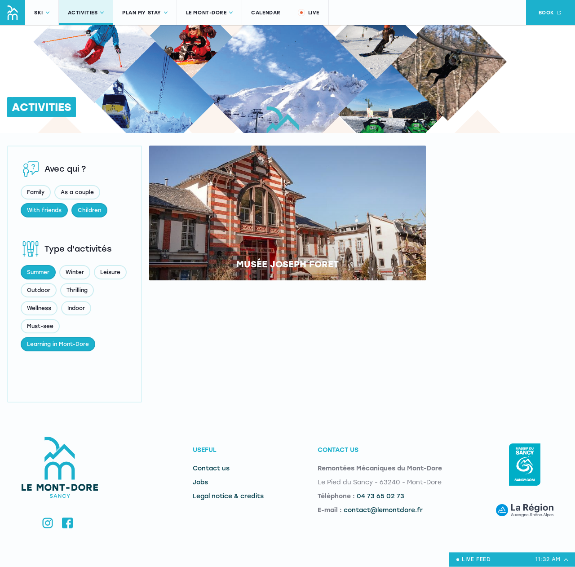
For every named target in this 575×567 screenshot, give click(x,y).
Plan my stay (145, 13)
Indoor (76, 308)
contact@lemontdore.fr (383, 510)
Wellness (39, 308)
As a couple (77, 192)
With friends (44, 210)
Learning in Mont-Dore (58, 344)
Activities (86, 13)
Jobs (200, 482)
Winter (75, 272)
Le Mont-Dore (209, 13)
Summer (38, 272)
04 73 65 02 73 (380, 496)
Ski (41, 13)
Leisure (110, 272)
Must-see (40, 326)
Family (35, 192)
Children (89, 210)
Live (308, 12)
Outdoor (38, 290)
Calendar (265, 13)
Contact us (211, 468)
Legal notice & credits (228, 496)
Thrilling (77, 290)
